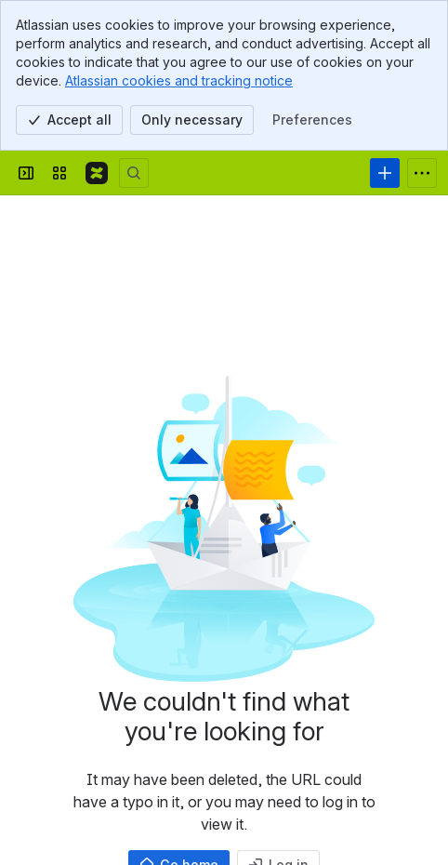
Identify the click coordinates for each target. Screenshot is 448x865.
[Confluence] (97, 173)
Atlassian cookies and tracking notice (179, 80)
